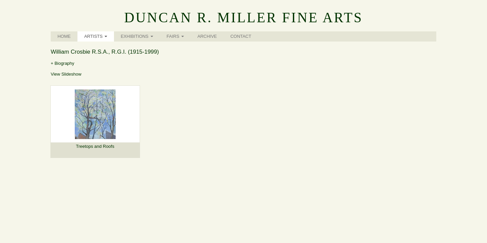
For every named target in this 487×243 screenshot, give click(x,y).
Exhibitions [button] (137, 36)
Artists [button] (95, 36)
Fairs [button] (175, 36)
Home (64, 36)
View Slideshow (66, 74)
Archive (207, 36)
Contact (240, 36)
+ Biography (62, 63)
